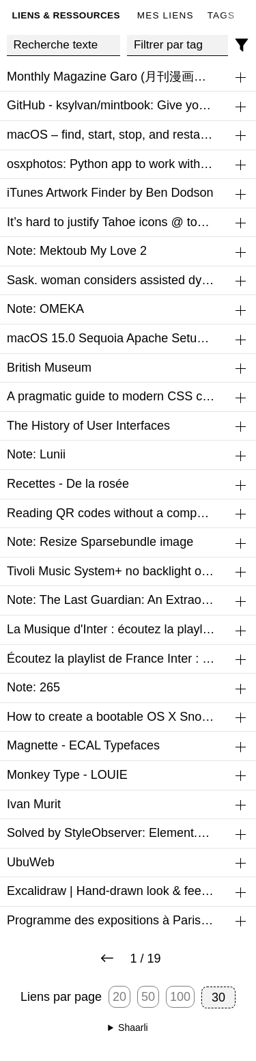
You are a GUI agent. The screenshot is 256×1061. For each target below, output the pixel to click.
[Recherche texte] (63, 45)
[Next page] (107, 959)
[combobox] (177, 45)
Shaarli (133, 1027)
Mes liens (165, 15)
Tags (222, 15)
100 (180, 997)
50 (148, 997)
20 (119, 997)
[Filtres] (242, 45)
